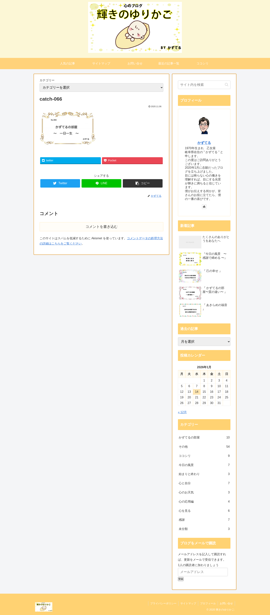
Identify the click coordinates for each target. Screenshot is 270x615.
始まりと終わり (204, 474)
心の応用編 (204, 501)
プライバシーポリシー (163, 603)
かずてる (204, 143)
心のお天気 (204, 492)
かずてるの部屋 (204, 437)
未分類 (204, 529)
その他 (204, 447)
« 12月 (182, 412)
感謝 (204, 520)
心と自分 (204, 483)
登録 (180, 579)
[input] (204, 85)
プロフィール (208, 603)
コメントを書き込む (102, 227)
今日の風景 (204, 465)
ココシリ (204, 456)
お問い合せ (226, 603)
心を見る (204, 511)
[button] (226, 84)
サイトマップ (188, 603)
